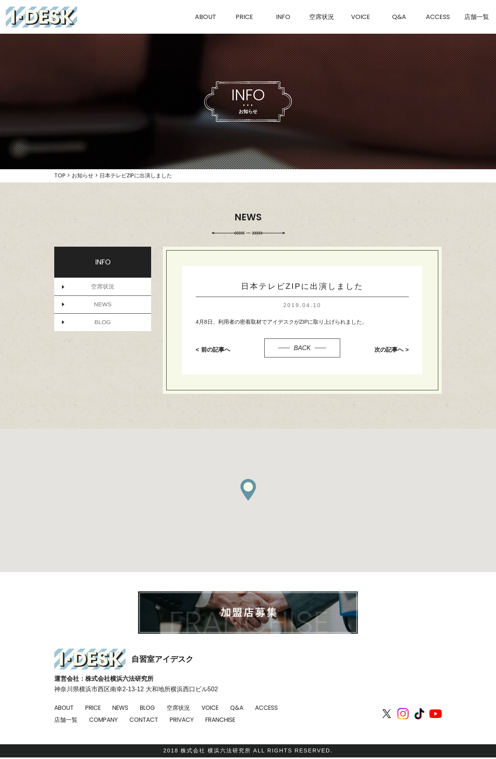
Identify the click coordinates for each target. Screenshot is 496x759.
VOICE (219, 707)
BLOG (102, 324)
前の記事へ (216, 349)
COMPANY (141, 719)
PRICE (96, 707)
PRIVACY (224, 719)
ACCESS (66, 719)
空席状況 (102, 287)
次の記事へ (387, 349)
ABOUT (65, 707)
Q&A (248, 707)
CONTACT (184, 719)
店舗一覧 (102, 719)
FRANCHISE (265, 719)
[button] (248, 489)
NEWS (102, 305)
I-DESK (41, 17)
